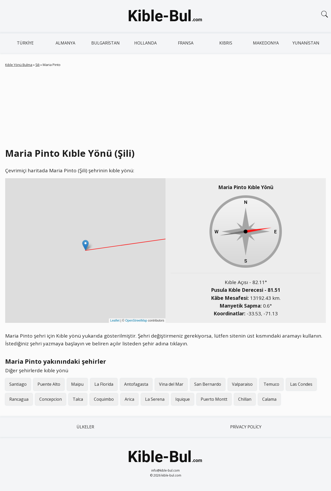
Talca (78, 399)
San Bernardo (207, 384)
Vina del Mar (171, 384)
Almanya (65, 43)
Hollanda (145, 43)
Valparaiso (242, 384)
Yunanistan (305, 43)
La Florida (103, 384)
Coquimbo (104, 399)
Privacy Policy (245, 427)
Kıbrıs (225, 43)
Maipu (77, 384)
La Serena (154, 399)
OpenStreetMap (136, 320)
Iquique (182, 399)
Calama (269, 399)
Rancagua (18, 399)
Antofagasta (136, 384)
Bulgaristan (105, 43)
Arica (129, 399)
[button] (85, 245)
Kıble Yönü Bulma (18, 64)
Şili (37, 64)
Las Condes (301, 384)
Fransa (185, 43)
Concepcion (50, 399)
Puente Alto (48, 384)
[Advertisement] (165, 106)
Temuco (271, 384)
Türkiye (25, 43)
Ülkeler (85, 427)
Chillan (244, 399)
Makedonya (266, 43)
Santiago (18, 384)
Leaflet (114, 320)
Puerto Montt (214, 399)
